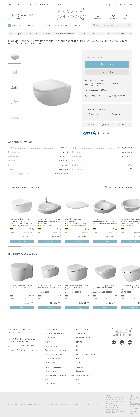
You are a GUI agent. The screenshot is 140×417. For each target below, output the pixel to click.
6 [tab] (76, 248)
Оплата (20, 4)
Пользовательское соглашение (64, 404)
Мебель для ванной (54, 333)
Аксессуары (82, 329)
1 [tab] (14, 246)
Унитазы (49, 342)
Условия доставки (54, 367)
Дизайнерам (107, 4)
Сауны (79, 363)
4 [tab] (51, 248)
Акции (31, 25)
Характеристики (20, 142)
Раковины (50, 337)
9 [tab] (113, 248)
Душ (78, 350)
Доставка (32, 4)
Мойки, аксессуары (54, 354)
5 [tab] (64, 248)
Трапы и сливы (52, 358)
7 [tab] (88, 248)
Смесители (81, 333)
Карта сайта (94, 404)
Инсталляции (51, 346)
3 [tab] (39, 248)
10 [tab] (126, 248)
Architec (108, 133)
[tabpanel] (22, 218)
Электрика (50, 383)
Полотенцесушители (86, 354)
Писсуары (50, 363)
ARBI (77, 25)
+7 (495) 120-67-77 (20, 15)
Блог (78, 379)
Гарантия (57, 4)
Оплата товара (52, 371)
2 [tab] (27, 248)
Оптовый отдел (124, 4)
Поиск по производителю (54, 25)
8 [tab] (101, 248)
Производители (84, 337)
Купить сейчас (107, 72)
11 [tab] (116, 314)
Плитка (79, 342)
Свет (78, 383)
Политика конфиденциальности (24, 404)
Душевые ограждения (56, 350)
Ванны (79, 346)
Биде (78, 358)
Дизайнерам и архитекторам (59, 375)
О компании (51, 329)
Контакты (45, 4)
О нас (11, 4)
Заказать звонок (16, 18)
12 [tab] (127, 314)
